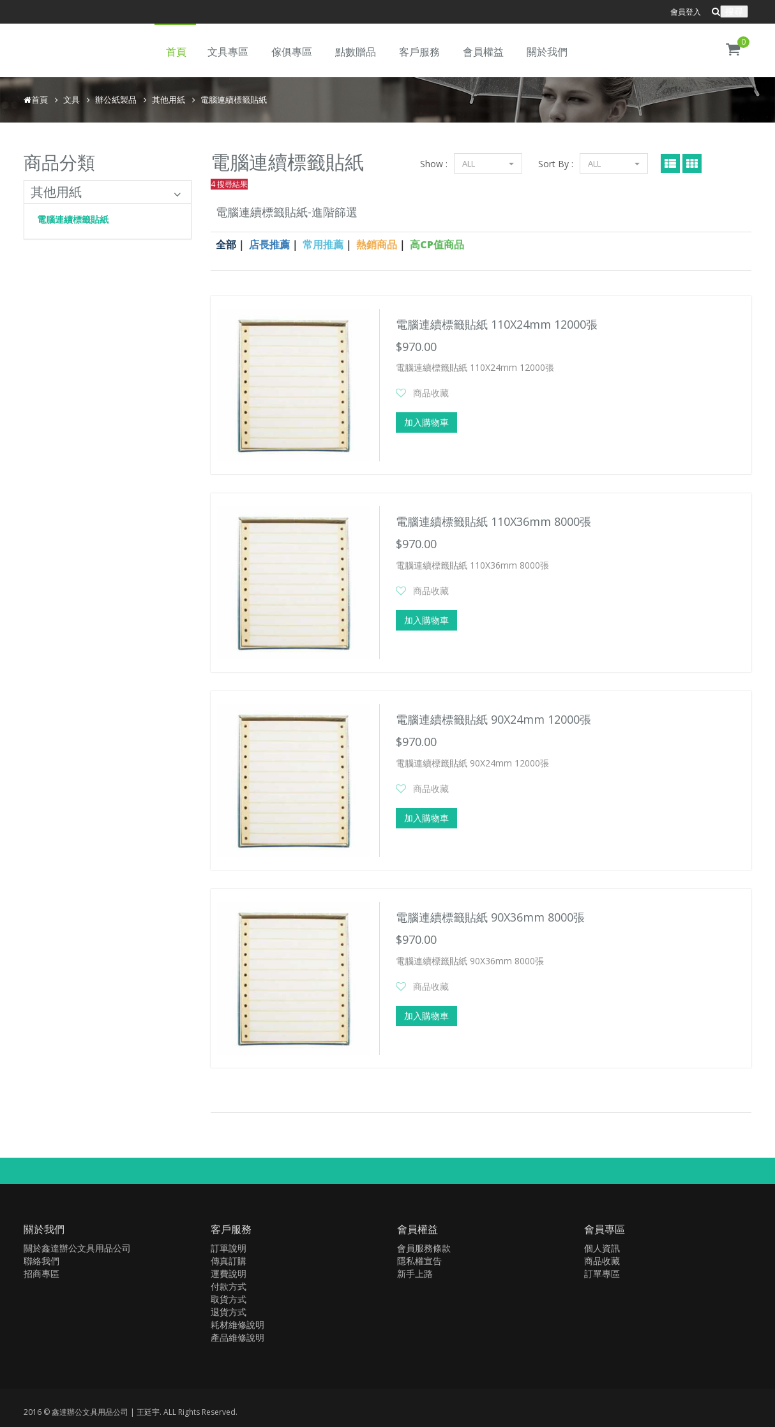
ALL (614, 163)
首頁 (176, 52)
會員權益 (483, 52)
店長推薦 (269, 244)
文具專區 (227, 52)
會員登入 (685, 11)
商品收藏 (431, 393)
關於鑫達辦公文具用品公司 (77, 1248)
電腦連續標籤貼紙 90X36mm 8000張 (490, 917)
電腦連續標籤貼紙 (233, 99)
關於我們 (547, 52)
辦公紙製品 (116, 99)
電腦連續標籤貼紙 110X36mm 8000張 (493, 521)
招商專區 (41, 1273)
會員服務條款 (424, 1248)
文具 (71, 99)
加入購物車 (426, 422)
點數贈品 (355, 52)
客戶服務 (419, 52)
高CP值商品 (437, 244)
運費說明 (228, 1273)
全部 (226, 244)
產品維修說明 (237, 1337)
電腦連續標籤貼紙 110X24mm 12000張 (497, 324)
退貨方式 (228, 1312)
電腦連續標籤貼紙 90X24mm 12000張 (493, 719)
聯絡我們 (41, 1261)
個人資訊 (602, 1248)
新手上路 (415, 1273)
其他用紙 (168, 99)
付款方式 (228, 1286)
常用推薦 (323, 244)
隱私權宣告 (419, 1261)
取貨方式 (228, 1299)
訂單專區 (602, 1273)
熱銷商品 (376, 244)
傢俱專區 (291, 52)
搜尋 (734, 11)
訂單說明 (228, 1248)
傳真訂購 (228, 1261)
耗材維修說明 (237, 1325)
